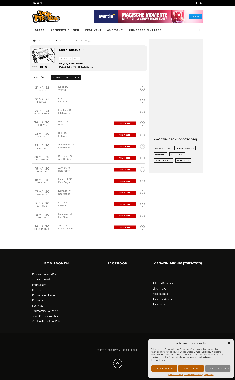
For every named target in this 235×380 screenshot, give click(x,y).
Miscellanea (160, 293)
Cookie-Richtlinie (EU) (46, 321)
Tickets (37, 3)
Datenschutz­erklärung (193, 375)
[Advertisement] (176, 88)
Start (40, 30)
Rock (76, 58)
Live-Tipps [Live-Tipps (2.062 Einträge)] (160, 154)
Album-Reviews (163, 283)
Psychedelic (66, 58)
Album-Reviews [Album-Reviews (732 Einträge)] (163, 148)
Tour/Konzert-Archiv (45, 316)
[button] (229, 343)
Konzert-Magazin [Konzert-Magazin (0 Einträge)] (185, 148)
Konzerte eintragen (146, 30)
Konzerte (37, 300)
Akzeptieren (164, 368)
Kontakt (37, 290)
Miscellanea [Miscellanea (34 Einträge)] (177, 154)
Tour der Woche (163, 299)
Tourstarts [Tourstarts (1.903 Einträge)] (183, 160)
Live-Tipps (159, 288)
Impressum (208, 375)
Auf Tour (115, 30)
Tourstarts (159, 304)
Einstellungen (218, 368)
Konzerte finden (64, 30)
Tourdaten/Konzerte (45, 310)
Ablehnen (191, 368)
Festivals (93, 30)
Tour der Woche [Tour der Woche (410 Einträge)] (163, 160)
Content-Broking (42, 279)
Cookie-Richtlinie (175, 375)
